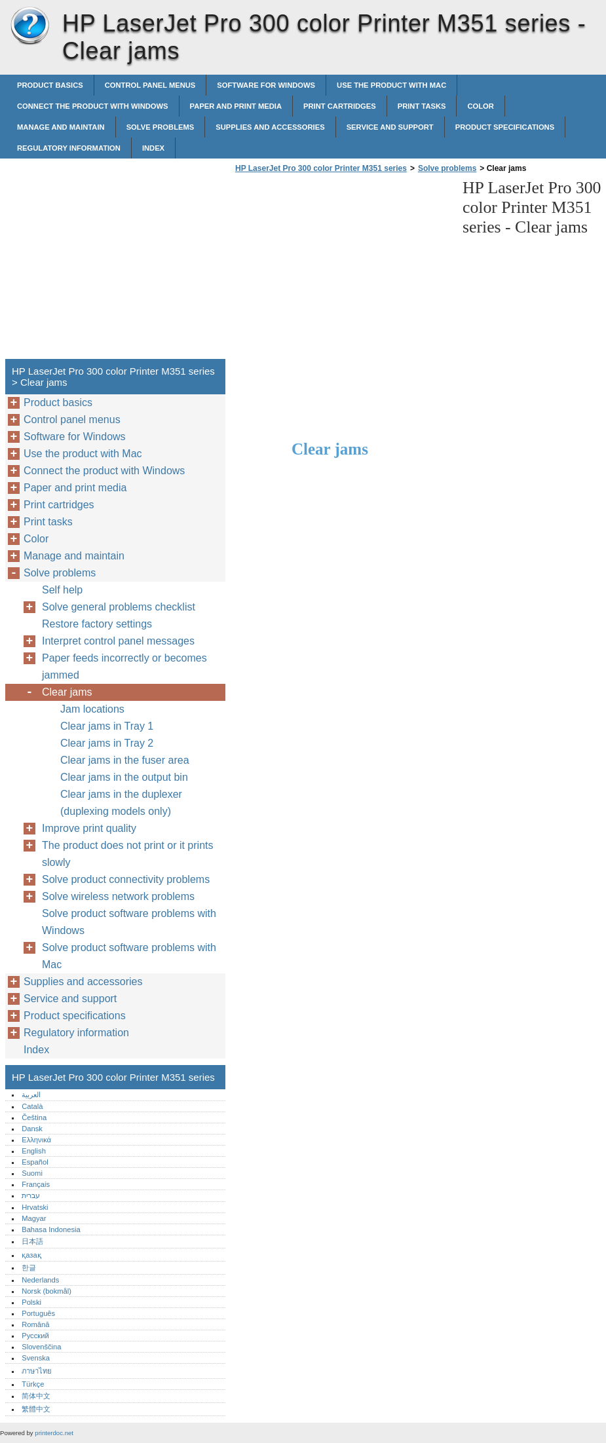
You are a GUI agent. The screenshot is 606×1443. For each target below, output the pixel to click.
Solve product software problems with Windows (129, 922)
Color (480, 106)
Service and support (390, 127)
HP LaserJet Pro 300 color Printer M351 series (29, 26)
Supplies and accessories (270, 127)
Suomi (32, 1173)
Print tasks (422, 106)
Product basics (50, 85)
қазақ (31, 1255)
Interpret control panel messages (118, 641)
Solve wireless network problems (118, 896)
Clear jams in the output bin (124, 777)
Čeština (34, 1117)
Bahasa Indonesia (51, 1229)
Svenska (36, 1358)
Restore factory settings (97, 623)
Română (35, 1324)
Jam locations (92, 709)
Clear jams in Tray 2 (106, 743)
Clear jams (67, 692)
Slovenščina (41, 1347)
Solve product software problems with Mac (129, 956)
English (34, 1151)
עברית (31, 1195)
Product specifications (504, 127)
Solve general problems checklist (118, 606)
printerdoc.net (54, 1432)
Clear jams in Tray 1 (106, 726)
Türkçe (33, 1384)
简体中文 (36, 1396)
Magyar (34, 1218)
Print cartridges (339, 106)
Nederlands (40, 1280)
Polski (31, 1302)
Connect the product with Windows (92, 106)
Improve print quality (89, 828)
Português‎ (38, 1313)
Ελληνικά (36, 1140)
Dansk (32, 1129)
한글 (29, 1267)
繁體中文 (36, 1409)
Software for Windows (266, 85)
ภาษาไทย (37, 1371)
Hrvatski (35, 1207)
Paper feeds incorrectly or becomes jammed (124, 666)
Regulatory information (69, 148)
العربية (31, 1094)
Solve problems (160, 127)
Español (35, 1162)
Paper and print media (236, 106)
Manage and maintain (61, 127)
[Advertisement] (342, 270)
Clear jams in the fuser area (124, 760)
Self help (62, 589)
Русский (35, 1336)
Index (153, 148)
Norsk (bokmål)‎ (46, 1291)
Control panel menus (150, 85)
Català (32, 1106)
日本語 (32, 1241)
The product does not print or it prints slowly (127, 854)
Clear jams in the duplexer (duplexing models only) (121, 803)
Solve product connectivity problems (126, 879)
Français (36, 1184)
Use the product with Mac (391, 85)
